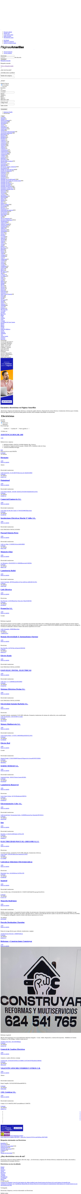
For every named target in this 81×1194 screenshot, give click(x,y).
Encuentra (3, 59)
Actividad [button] (3, 117)
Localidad (3, 90)
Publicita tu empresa (9, 41)
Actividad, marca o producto (8, 72)
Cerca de (4, 86)
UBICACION (4, 105)
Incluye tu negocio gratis (10, 43)
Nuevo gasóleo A (24, 428)
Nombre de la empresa (6, 75)
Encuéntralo (4, 109)
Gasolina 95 (15, 428)
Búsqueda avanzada (5, 60)
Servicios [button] (3, 339)
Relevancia (5, 423)
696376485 (45, 1137)
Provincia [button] (3, 235)
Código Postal (4, 102)
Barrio (2, 96)
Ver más (35, 1137)
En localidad (5, 85)
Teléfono (39, 1137)
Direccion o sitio (5, 99)
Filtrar (2, 116)
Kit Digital (6, 40)
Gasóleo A (7, 428)
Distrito (2, 93)
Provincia (3, 88)
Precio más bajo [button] (5, 425)
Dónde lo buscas (5, 83)
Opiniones (5, 424)
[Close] (7, 66)
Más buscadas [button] (4, 309)
